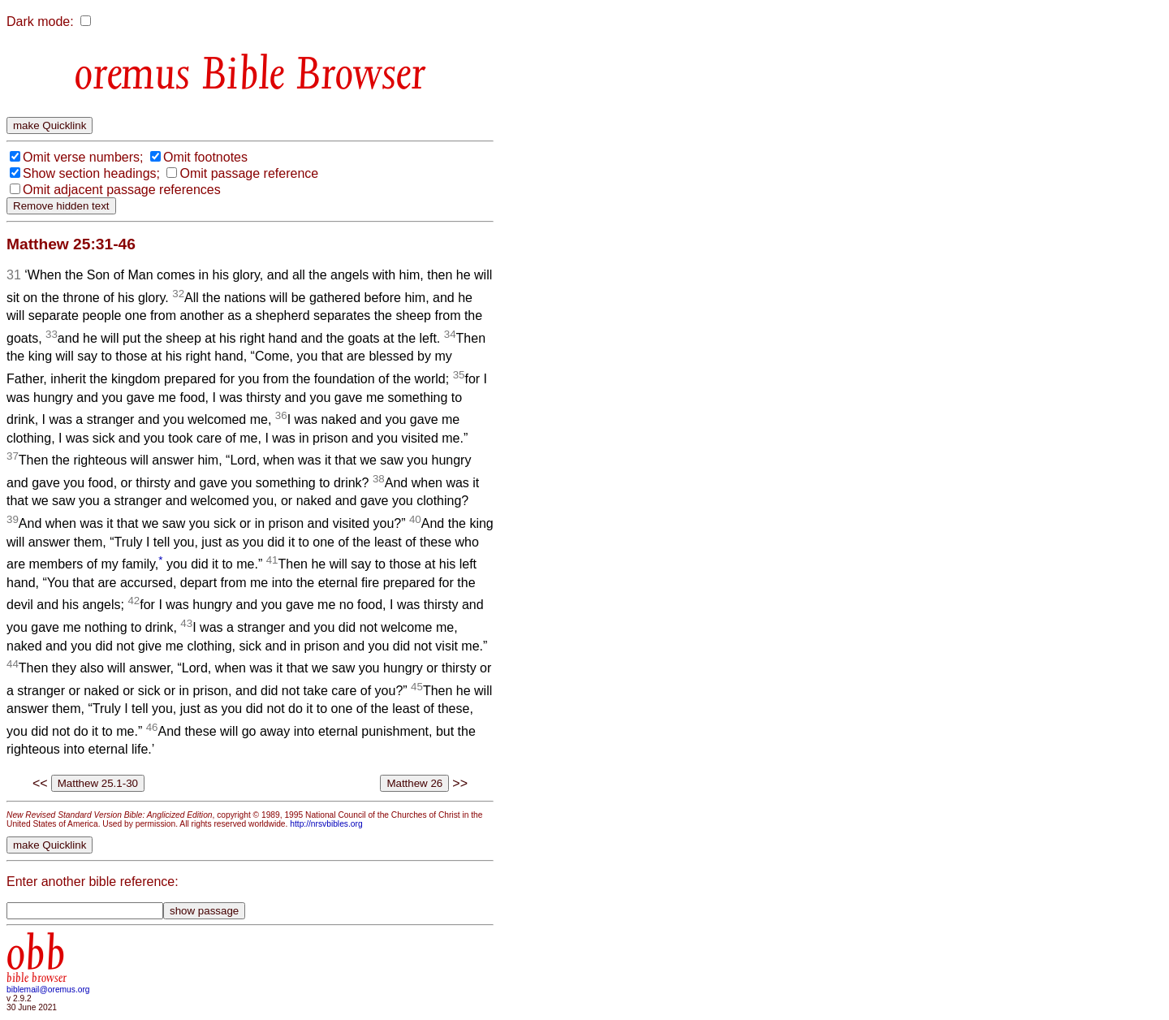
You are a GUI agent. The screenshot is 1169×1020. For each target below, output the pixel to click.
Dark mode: (40, 21)
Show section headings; (91, 173)
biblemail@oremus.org (48, 989)
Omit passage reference (248, 173)
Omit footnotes (205, 157)
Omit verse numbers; (83, 157)
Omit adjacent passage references (122, 190)
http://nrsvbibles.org (326, 823)
